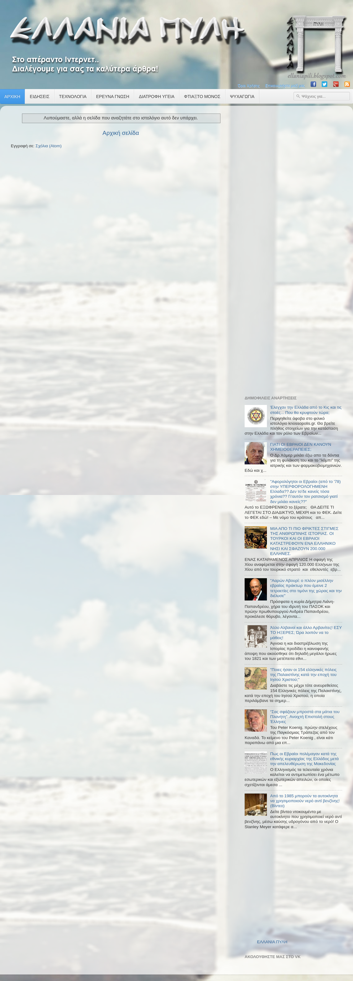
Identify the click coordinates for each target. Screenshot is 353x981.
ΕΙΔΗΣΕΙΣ (39, 96)
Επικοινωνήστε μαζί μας (285, 86)
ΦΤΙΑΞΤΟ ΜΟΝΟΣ (202, 96)
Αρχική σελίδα (120, 133)
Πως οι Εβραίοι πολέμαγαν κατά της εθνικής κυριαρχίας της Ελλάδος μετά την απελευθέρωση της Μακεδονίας (304, 758)
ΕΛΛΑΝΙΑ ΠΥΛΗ (272, 942)
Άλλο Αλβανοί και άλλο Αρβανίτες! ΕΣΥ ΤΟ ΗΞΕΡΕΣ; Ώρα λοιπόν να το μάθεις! (306, 632)
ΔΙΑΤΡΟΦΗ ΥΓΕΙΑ (156, 96)
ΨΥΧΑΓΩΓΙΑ (242, 96)
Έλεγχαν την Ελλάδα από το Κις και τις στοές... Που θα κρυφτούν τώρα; (306, 410)
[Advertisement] (291, 203)
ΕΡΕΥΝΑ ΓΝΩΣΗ (112, 96)
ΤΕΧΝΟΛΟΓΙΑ (73, 96)
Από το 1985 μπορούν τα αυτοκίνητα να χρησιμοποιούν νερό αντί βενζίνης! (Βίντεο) (304, 801)
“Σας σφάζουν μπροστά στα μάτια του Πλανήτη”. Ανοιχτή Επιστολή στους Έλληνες (304, 716)
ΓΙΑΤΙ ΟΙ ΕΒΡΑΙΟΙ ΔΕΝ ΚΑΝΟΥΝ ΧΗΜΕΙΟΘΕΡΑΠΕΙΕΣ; (300, 447)
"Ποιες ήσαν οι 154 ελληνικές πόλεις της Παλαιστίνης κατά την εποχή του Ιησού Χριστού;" (303, 674)
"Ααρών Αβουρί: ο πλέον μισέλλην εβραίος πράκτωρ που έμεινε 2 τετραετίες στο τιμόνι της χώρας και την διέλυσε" (306, 588)
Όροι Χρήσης (248, 86)
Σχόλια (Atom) (49, 146)
